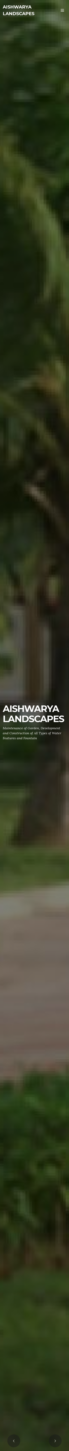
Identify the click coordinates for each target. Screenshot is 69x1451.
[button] (13, 1440)
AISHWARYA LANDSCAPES (18, 10)
